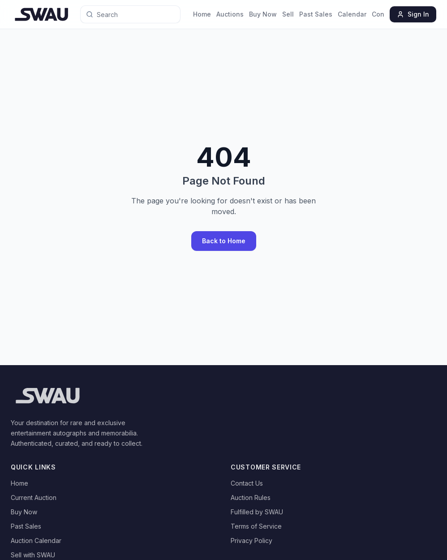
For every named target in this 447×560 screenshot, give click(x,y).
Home (202, 14)
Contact (384, 14)
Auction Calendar (36, 540)
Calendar (352, 14)
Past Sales (315, 14)
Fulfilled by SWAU (257, 512)
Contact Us (247, 483)
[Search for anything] (120, 14)
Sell (288, 14)
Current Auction (33, 497)
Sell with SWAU (33, 555)
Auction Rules (251, 497)
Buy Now (263, 14)
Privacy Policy (251, 540)
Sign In (413, 14)
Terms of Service (256, 526)
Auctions (230, 14)
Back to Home (223, 241)
